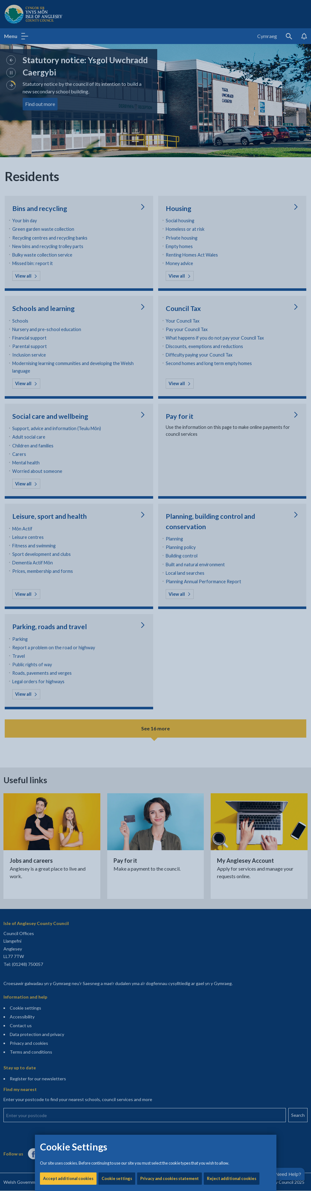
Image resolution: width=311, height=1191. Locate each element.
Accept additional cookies (68, 213)
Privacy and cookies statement (169, 213)
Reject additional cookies (231, 213)
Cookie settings (117, 213)
